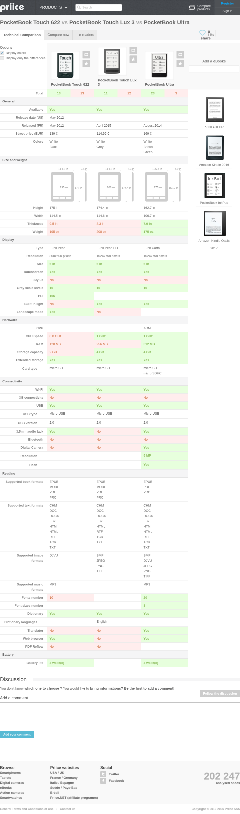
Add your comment (16, 734)
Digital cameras (12, 783)
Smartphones (10, 773)
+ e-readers (85, 35)
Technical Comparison (22, 35)
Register (227, 3)
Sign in (227, 11)
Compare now (58, 35)
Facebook (116, 781)
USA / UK (57, 773)
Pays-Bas (69, 788)
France (55, 778)
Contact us (67, 809)
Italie (54, 783)
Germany (71, 778)
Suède (55, 788)
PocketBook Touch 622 (70, 84)
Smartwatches (11, 798)
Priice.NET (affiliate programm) (74, 798)
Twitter (114, 774)
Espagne (67, 783)
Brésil (54, 793)
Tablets (5, 778)
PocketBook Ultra (159, 84)
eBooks (6, 788)
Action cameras (12, 793)
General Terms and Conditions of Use (27, 809)
